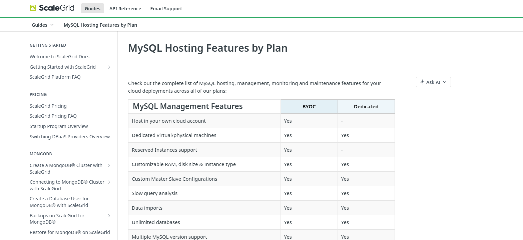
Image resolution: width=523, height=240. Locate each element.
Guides (92, 8)
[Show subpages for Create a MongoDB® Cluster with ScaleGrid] (109, 165)
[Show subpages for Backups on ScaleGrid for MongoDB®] (109, 215)
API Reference (125, 8)
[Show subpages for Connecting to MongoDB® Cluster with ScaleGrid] (109, 182)
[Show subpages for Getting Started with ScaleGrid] (109, 67)
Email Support (166, 8)
